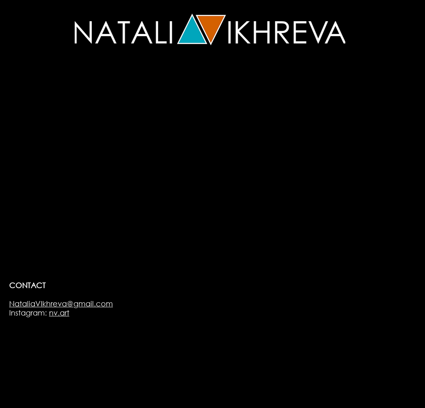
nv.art (59, 312)
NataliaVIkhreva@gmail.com (61, 303)
